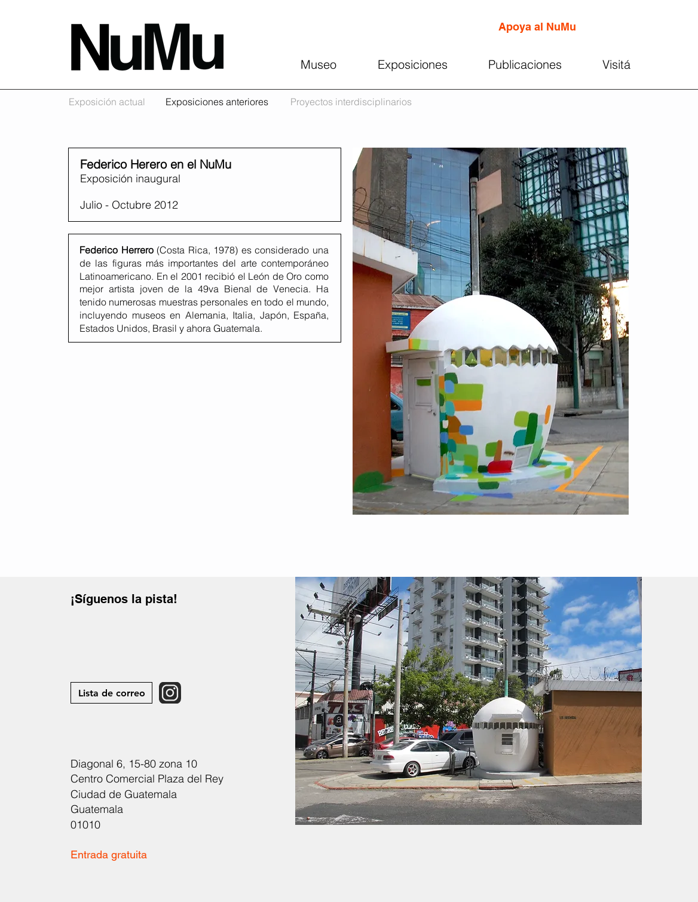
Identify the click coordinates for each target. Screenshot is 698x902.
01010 (85, 824)
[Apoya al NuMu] (537, 27)
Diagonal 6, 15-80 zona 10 (134, 763)
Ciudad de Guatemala (124, 794)
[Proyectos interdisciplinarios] (351, 102)
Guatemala (97, 809)
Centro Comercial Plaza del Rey (147, 778)
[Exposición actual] (107, 102)
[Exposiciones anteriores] (216, 102)
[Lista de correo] (111, 693)
